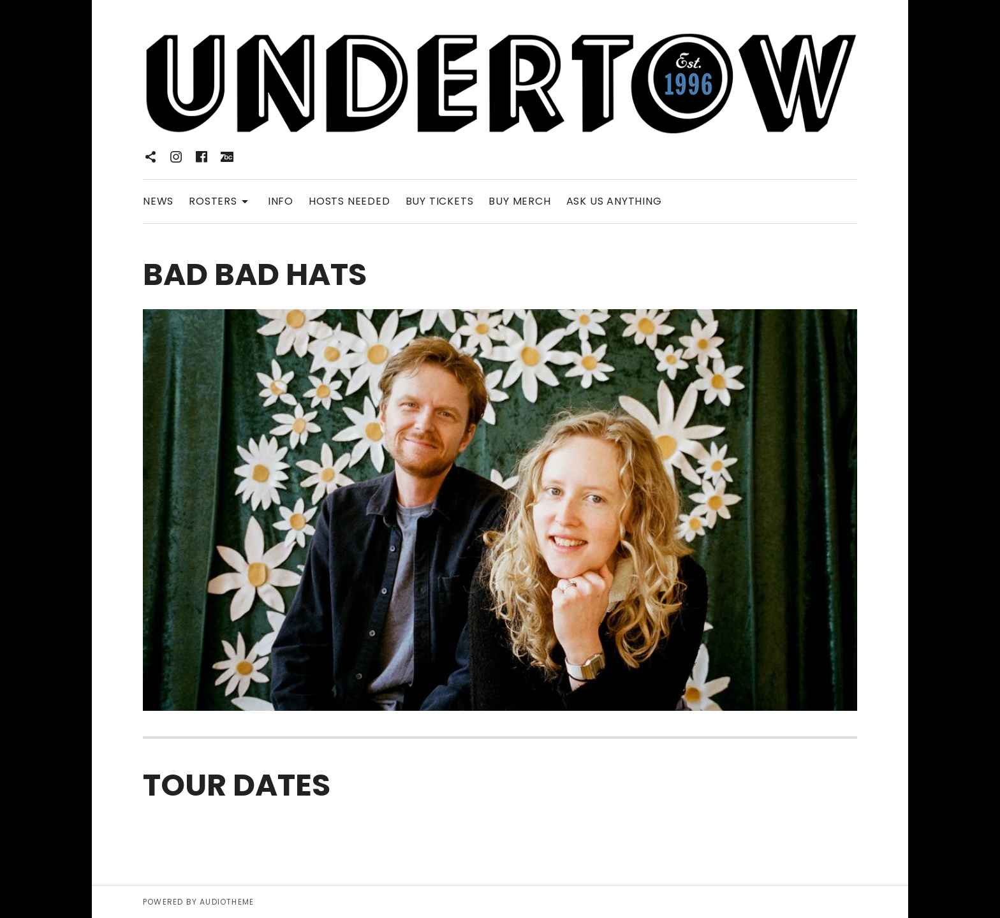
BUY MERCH (519, 201)
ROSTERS (221, 200)
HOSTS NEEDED (349, 201)
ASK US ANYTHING (614, 201)
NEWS (158, 201)
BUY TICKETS (440, 201)
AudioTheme (227, 901)
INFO (280, 201)
